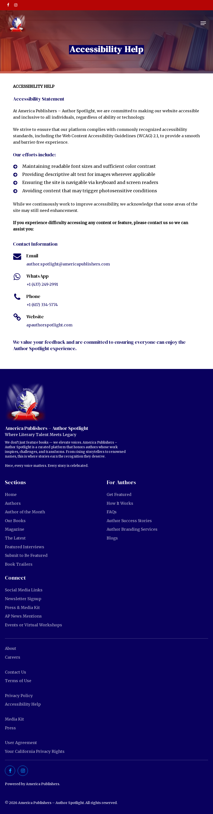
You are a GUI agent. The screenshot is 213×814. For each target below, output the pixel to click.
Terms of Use (18, 680)
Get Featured (119, 494)
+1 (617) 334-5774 (42, 304)
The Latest (15, 538)
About (10, 648)
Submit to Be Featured (26, 555)
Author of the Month (25, 511)
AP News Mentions (23, 616)
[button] (203, 23)
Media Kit (14, 719)
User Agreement (21, 742)
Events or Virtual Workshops (33, 624)
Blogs (112, 538)
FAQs (112, 511)
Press (10, 727)
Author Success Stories (129, 520)
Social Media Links (24, 589)
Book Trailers (19, 564)
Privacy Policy (19, 695)
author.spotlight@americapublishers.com (68, 264)
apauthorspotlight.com (49, 324)
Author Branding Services (132, 529)
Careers (12, 657)
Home (11, 494)
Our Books (15, 520)
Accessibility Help (23, 704)
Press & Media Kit (22, 607)
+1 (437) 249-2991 (42, 284)
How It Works (120, 503)
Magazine (14, 529)
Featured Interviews (24, 546)
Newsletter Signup (23, 598)
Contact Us (15, 672)
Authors (13, 503)
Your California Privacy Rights (35, 751)
